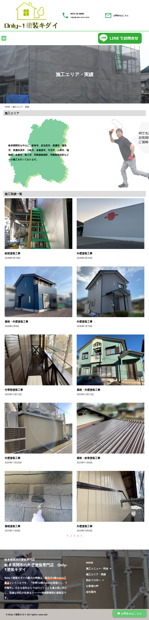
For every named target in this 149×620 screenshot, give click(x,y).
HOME (7, 106)
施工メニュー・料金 (98, 568)
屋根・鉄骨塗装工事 (90, 458)
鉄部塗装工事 (14, 253)
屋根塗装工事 (14, 526)
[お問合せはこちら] (108, 15)
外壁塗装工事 (86, 253)
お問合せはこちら (120, 15)
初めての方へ (95, 580)
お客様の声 (92, 586)
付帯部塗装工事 (15, 390)
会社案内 (91, 591)
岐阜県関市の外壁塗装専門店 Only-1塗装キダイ (36, 567)
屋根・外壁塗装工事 (18, 321)
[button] (3, 38)
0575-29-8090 (77, 13)
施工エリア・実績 (96, 574)
